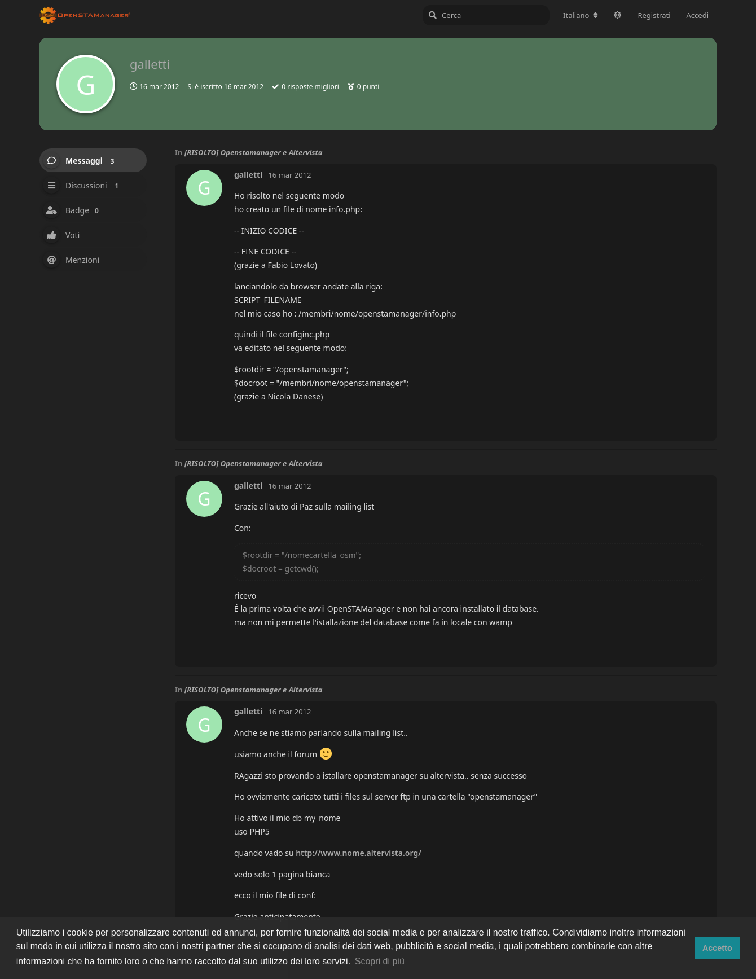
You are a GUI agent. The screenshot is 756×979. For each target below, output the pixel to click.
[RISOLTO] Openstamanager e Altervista (253, 152)
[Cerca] (486, 15)
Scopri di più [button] (380, 961)
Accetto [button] (717, 947)
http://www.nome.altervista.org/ (358, 853)
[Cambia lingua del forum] (580, 15)
